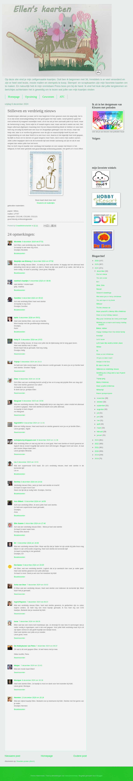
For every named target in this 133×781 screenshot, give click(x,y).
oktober (100, 402)
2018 (97, 459)
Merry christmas (102, 382)
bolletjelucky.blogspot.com (25, 440)
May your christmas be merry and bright (111, 319)
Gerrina (17, 482)
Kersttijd (99, 336)
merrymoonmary (71, 776)
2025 (97, 264)
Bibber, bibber (101, 328)
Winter (98, 347)
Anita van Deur (20, 585)
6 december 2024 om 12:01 (27, 462)
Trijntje (17, 362)
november (101, 398)
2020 (97, 451)
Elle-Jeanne (19, 523)
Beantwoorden (19, 253)
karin (16, 318)
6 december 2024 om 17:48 (35, 523)
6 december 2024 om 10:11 (31, 362)
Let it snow (100, 339)
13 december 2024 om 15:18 (33, 697)
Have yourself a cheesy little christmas (111, 311)
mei (98, 420)
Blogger (99, 776)
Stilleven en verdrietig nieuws (107, 369)
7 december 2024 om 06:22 (37, 602)
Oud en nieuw (101, 274)
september (101, 406)
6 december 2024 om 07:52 (42, 261)
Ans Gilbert (19, 501)
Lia (15, 462)
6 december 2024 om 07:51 (32, 242)
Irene (16, 621)
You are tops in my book (105, 300)
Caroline (17, 298)
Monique (17, 680)
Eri (15, 543)
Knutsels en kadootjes (46, 203)
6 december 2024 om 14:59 (35, 501)
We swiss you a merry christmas (108, 296)
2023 (97, 440)
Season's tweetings (103, 293)
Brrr (97, 282)
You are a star (101, 278)
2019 (97, 455)
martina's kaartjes (21, 281)
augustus (100, 409)
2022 (97, 444)
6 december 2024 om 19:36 (28, 543)
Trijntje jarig (100, 379)
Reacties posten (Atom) (26, 761)
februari (100, 432)
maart (99, 428)
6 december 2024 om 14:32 (31, 482)
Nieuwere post (12, 756)
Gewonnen (48, 96)
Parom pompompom (104, 393)
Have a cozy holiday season (107, 315)
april (98, 424)
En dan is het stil (102, 365)
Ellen (16, 379)
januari (99, 435)
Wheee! (99, 304)
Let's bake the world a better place (109, 343)
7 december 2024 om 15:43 (31, 665)
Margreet (17, 401)
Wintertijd (100, 390)
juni (98, 417)
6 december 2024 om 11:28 (47, 440)
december (101, 271)
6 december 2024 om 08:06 (40, 281)
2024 (97, 268)
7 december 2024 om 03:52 (37, 585)
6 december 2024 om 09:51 (29, 318)
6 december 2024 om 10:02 (31, 340)
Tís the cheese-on (103, 308)
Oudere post (80, 756)
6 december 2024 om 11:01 (34, 423)
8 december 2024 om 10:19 (32, 680)
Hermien (17, 697)
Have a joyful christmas (105, 386)
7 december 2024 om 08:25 (29, 621)
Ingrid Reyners (20, 602)
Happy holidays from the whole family (110, 332)
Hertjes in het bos (103, 362)
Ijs (97, 351)
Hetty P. (17, 340)
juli (98, 413)
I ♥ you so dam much (104, 358)
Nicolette (17, 242)
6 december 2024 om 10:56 (32, 401)
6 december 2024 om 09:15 (32, 298)
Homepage (14, 96)
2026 (97, 261)
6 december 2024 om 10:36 (29, 379)
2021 (97, 447)
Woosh (99, 289)
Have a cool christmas (104, 354)
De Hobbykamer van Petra (24, 646)
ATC (62, 96)
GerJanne (18, 565)
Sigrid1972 (18, 423)
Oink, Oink (100, 285)
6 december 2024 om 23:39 (33, 565)
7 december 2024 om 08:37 (46, 646)
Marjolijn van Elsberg (22, 261)
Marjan (17, 665)
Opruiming (31, 96)
